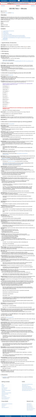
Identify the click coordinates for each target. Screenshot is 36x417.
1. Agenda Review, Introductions (8, 30)
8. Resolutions (5, 39)
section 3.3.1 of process (6, 158)
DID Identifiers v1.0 (25, 385)
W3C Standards (4, 0)
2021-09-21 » (33, 5)
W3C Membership (25, 0)
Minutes (3, 386)
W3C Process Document (30, 408)
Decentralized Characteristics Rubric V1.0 (28, 389)
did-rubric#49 (10, 74)
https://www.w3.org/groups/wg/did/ (21, 3)
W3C (21, 416)
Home (3, 384)
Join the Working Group (5, 397)
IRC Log (12, 12)
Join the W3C (4, 396)
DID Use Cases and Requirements (27, 384)
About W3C (33, 0)
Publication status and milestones (7, 403)
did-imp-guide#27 (11, 123)
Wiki (3, 395)
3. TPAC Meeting (5, 33)
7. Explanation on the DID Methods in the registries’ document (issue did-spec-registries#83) (17, 38)
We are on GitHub (8, 416)
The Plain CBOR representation (27, 387)
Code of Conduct (29, 409)
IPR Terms (29, 416)
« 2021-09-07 (3, 5)
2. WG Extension (5, 32)
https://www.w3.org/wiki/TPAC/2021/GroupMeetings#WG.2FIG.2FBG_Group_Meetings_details (18, 60)
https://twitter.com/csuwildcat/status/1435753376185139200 (13, 163)
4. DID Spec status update (7, 34)
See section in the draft (11, 161)
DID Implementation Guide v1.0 (27, 390)
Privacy (24, 416)
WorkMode (3, 391)
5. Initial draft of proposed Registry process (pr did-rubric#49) (14, 35)
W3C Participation (12, 0)
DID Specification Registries (26, 386)
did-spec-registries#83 (9, 317)
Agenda (6, 12)
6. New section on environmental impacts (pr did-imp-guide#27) (14, 36)
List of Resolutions (4, 387)
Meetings (3, 385)
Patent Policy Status (5, 407)
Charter (3, 406)
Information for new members (6, 392)
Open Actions (4, 389)
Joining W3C (29, 403)
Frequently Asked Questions (6, 390)
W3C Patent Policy (29, 407)
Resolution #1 (5, 376)
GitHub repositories (5, 398)
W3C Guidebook (29, 406)
